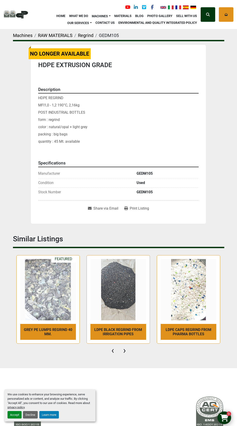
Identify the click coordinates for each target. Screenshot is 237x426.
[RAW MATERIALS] (55, 35)
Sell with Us (186, 16)
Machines (100, 16)
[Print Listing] (136, 208)
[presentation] (112, 350)
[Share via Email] (103, 208)
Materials (123, 16)
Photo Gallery (159, 16)
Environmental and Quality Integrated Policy (157, 22)
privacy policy (16, 407)
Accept (14, 414)
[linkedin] (136, 7)
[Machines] (22, 35)
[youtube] (127, 7)
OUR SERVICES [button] (78, 23)
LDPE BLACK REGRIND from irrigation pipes (118, 332)
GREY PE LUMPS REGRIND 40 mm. (48, 332)
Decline (30, 414)
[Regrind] (85, 35)
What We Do (78, 16)
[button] (101, 15)
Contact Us (105, 22)
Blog (139, 16)
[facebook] (152, 7)
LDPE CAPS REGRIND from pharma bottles (188, 332)
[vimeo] (144, 7)
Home (60, 16)
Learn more (49, 414)
